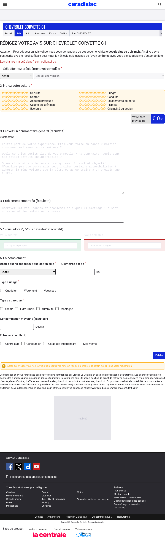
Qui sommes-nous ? (102, 516)
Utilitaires (46, 505)
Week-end (30, 290)
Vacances (50, 290)
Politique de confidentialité (127, 497)
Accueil (8, 33)
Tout (81, 33)
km (98, 272)
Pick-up (45, 502)
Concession (33, 344)
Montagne (67, 309)
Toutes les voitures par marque (93, 499)
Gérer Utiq (119, 507)
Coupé (45, 492)
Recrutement (123, 516)
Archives (118, 487)
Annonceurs (53, 516)
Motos (80, 492)
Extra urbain (27, 309)
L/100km (40, 326)
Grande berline (13, 499)
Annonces (39, 33)
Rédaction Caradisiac (76, 516)
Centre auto (12, 344)
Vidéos (63, 33)
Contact (39, 516)
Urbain (9, 309)
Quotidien (11, 290)
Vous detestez (93, 235)
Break (9, 502)
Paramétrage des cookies (127, 504)
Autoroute (48, 309)
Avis (19, 33)
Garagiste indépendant (62, 344)
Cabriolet (46, 495)
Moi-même (90, 344)
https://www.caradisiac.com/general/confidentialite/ (111, 388)
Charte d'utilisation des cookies (130, 500)
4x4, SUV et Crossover (53, 499)
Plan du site (120, 490)
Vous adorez (8, 235)
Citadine (10, 492)
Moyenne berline (14, 495)
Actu (27, 33)
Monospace (12, 505)
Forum (52, 33)
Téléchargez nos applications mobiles (33, 476)
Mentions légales (122, 494)
